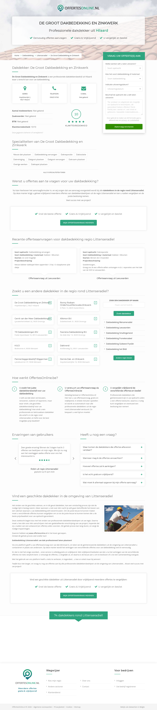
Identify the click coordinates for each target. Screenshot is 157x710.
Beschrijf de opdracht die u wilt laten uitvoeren (120, 96)
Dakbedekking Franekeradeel (119, 338)
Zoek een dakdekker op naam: (124, 300)
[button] (15, 458)
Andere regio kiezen (124, 358)
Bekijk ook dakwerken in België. (132, 707)
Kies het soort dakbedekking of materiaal (122, 74)
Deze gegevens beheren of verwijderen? (27, 132)
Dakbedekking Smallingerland (119, 333)
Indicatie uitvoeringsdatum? (117, 84)
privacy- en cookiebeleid (130, 120)
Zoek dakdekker (123, 313)
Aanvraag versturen (124, 126)
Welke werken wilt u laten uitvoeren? (120, 64)
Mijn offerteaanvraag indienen (78, 223)
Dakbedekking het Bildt (116, 349)
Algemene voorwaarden (43, 707)
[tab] (112, 449)
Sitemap (77, 707)
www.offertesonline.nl (38, 533)
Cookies (69, 707)
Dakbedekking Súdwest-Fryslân (120, 343)
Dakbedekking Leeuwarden (118, 327)
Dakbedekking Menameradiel (119, 322)
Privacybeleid (59, 707)
